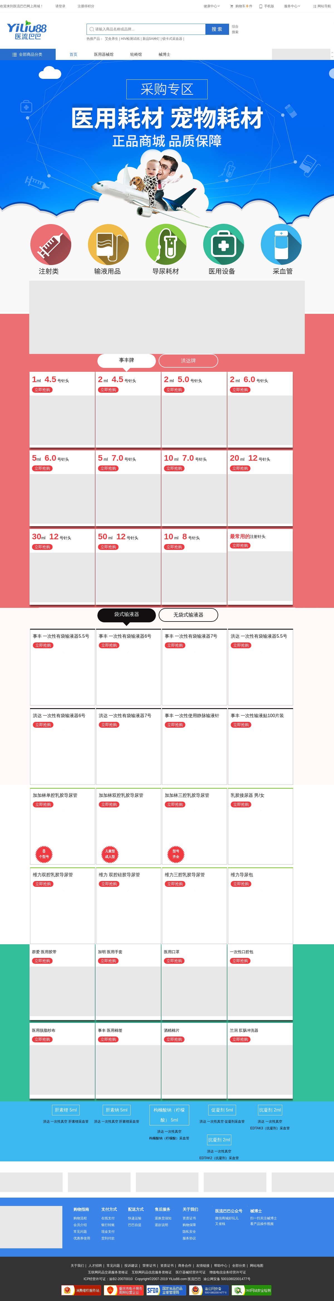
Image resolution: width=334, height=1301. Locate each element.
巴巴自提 (134, 1225)
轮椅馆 (136, 54)
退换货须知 (163, 1218)
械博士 (164, 54)
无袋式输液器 (188, 615)
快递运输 (134, 1218)
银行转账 (108, 1225)
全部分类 (238, 1266)
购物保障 (189, 1225)
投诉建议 (131, 1266)
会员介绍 (80, 1225)
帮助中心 (220, 1266)
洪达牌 (188, 360)
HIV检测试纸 (130, 39)
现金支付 (108, 1232)
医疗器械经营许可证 (191, 1272)
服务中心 (292, 6)
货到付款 (108, 1238)
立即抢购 (42, 389)
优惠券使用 (81, 1238)
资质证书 (189, 1218)
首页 (73, 54)
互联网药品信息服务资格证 (152, 1272)
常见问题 (80, 1232)
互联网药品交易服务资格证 (108, 1272)
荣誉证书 (149, 1266)
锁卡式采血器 (172, 39)
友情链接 (203, 1266)
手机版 (266, 6)
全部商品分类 (27, 54)
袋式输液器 (126, 614)
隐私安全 (189, 1232)
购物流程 (80, 1218)
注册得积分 (86, 6)
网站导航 (324, 6)
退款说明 (161, 1225)
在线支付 (108, 1218)
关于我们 (77, 1266)
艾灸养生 (111, 39)
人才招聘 (95, 1266)
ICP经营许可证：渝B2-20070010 (108, 1279)
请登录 (60, 6)
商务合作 (184, 1266)
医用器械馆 (104, 54)
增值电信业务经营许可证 (227, 1272)
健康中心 (212, 6)
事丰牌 (126, 360)
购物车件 (241, 6)
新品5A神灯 (151, 39)
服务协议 (189, 1238)
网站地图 (256, 1266)
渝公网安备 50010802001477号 (226, 1279)
